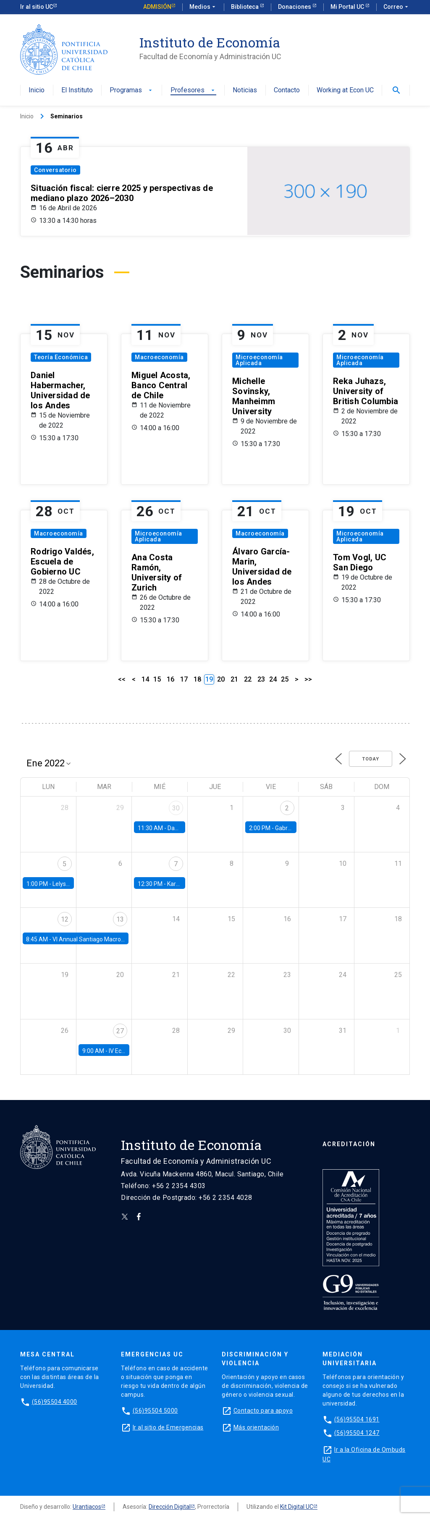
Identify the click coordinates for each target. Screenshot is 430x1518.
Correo (396, 7)
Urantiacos (87, 1506)
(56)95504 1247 (357, 1433)
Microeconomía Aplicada (259, 360)
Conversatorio (55, 170)
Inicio (37, 90)
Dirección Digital (170, 1506)
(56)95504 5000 (155, 1410)
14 (145, 679)
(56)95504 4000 (54, 1401)
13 (120, 919)
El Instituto (77, 90)
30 (176, 808)
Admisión (157, 6)
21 (234, 679)
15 (157, 679)
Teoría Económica (61, 357)
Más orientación (256, 1427)
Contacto (287, 90)
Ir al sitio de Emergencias (168, 1427)
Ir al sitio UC (36, 6)
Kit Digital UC (296, 1506)
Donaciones (295, 6)
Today (370, 759)
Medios (203, 7)
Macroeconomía (159, 357)
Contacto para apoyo (263, 1410)
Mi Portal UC (347, 6)
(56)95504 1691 (357, 1419)
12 (64, 919)
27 (120, 1031)
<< (122, 679)
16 (170, 679)
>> (308, 679)
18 (197, 679)
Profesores (193, 90)
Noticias (245, 90)
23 (261, 679)
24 (273, 679)
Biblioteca (245, 6)
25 (284, 679)
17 (184, 679)
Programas (132, 90)
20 (221, 679)
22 (248, 679)
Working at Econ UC (345, 90)
